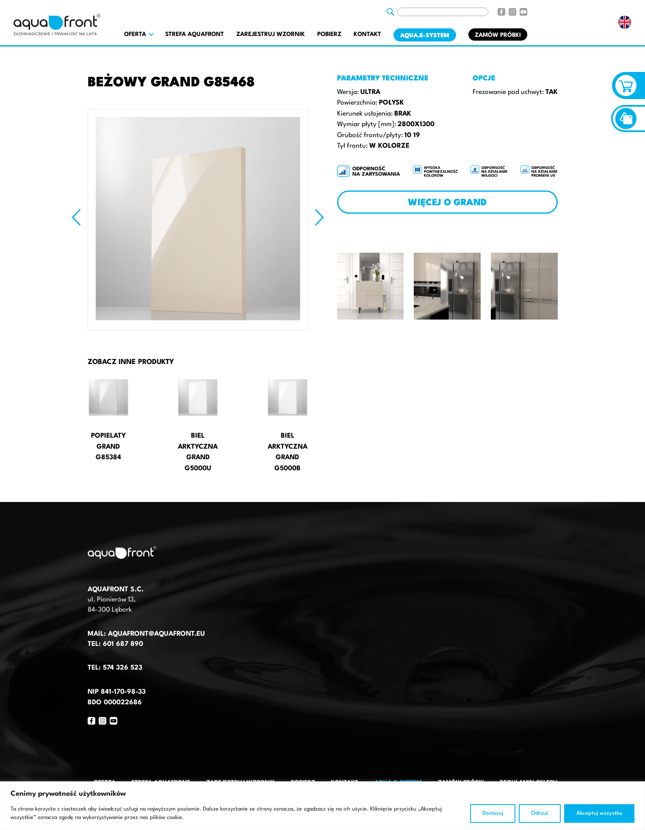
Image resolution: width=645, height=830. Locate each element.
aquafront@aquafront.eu (155, 634)
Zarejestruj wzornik (270, 34)
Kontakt (367, 34)
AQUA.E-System (424, 36)
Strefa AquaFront (194, 34)
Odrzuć (539, 813)
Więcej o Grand (447, 203)
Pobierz (329, 34)
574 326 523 (122, 668)
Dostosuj (492, 813)
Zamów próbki (498, 35)
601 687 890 (123, 644)
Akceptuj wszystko (599, 813)
